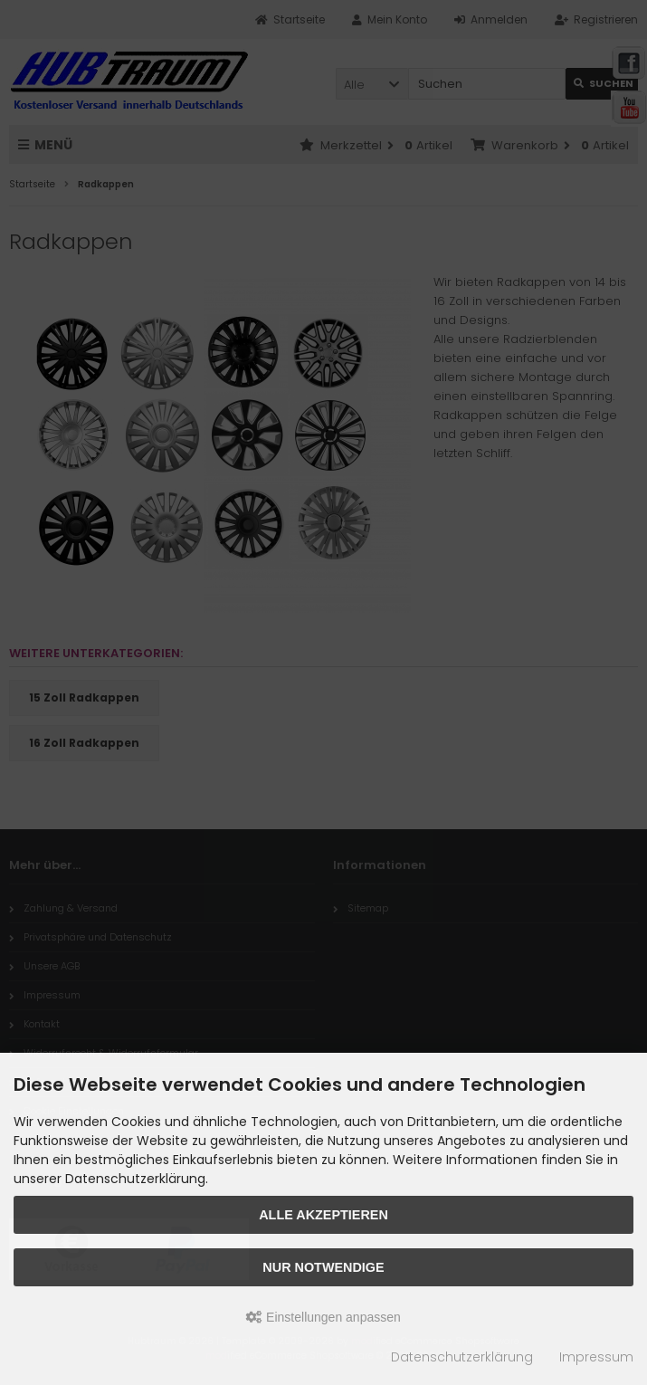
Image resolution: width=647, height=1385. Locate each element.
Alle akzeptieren (323, 1215)
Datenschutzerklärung (462, 1357)
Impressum (596, 1357)
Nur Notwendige (323, 1267)
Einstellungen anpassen (323, 1317)
